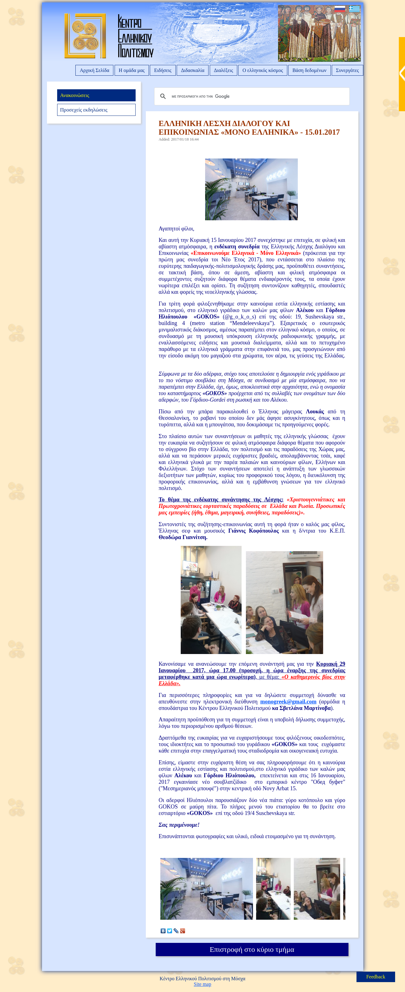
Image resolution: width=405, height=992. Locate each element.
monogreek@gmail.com (288, 702)
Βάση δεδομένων (310, 70)
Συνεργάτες (347, 70)
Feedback (375, 976)
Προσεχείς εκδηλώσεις (83, 110)
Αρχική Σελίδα (94, 70)
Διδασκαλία (193, 70)
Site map (202, 984)
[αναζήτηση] (251, 96)
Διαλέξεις (223, 70)
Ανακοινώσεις (74, 95)
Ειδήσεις (162, 70)
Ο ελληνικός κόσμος (263, 70)
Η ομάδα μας (132, 70)
